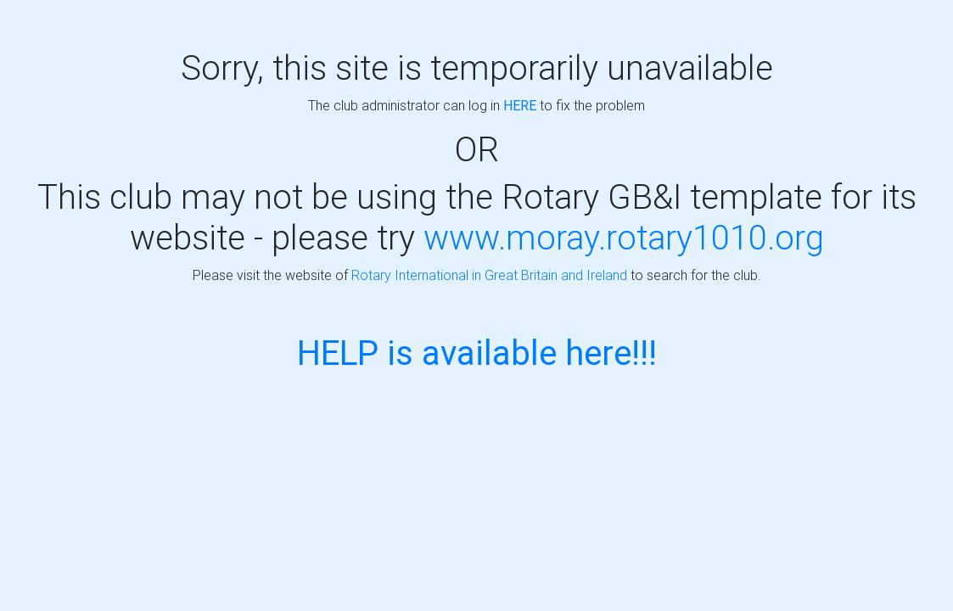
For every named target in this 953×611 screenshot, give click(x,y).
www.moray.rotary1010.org (623, 237)
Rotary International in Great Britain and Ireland (489, 274)
